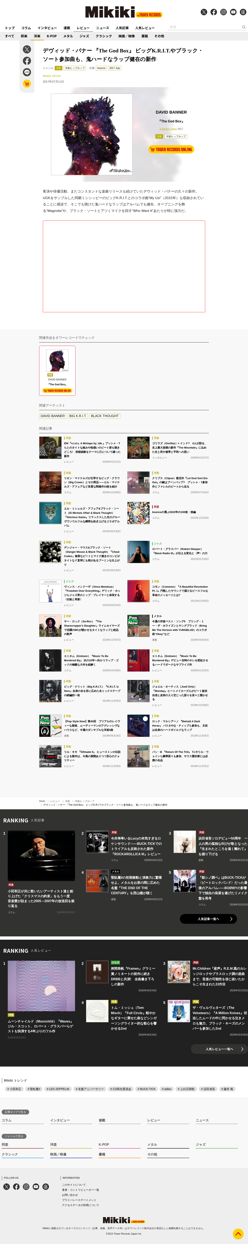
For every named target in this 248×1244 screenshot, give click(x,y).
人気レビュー (145, 27)
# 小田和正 (14, 1089)
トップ (10, 27)
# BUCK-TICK (146, 1089)
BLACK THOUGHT (105, 416)
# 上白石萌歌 (186, 1089)
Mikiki (42, 801)
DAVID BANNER (53, 416)
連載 (67, 27)
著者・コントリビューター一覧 (80, 1190)
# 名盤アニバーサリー (90, 1089)
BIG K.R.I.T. (77, 416)
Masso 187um (52, 76)
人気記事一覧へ (208, 919)
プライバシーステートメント (79, 1200)
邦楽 (24, 35)
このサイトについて (74, 1184)
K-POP (52, 35)
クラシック (104, 35)
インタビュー (47, 27)
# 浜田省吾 (208, 1089)
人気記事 (122, 27)
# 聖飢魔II (34, 1089)
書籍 (144, 35)
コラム (26, 27)
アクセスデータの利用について (80, 1205)
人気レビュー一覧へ (219, 1049)
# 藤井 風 (227, 1089)
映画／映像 (126, 35)
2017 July (114, 68)
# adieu (166, 1089)
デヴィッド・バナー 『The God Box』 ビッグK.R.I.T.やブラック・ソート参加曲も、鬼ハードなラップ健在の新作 (105, 804)
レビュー (83, 27)
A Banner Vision (168, 128)
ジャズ (84, 35)
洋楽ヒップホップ (75, 68)
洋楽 (37, 35)
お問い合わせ (70, 1195)
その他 (159, 35)
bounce (101, 68)
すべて (9, 35)
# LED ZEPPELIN (58, 1089)
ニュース (102, 27)
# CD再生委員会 (120, 1089)
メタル (68, 35)
